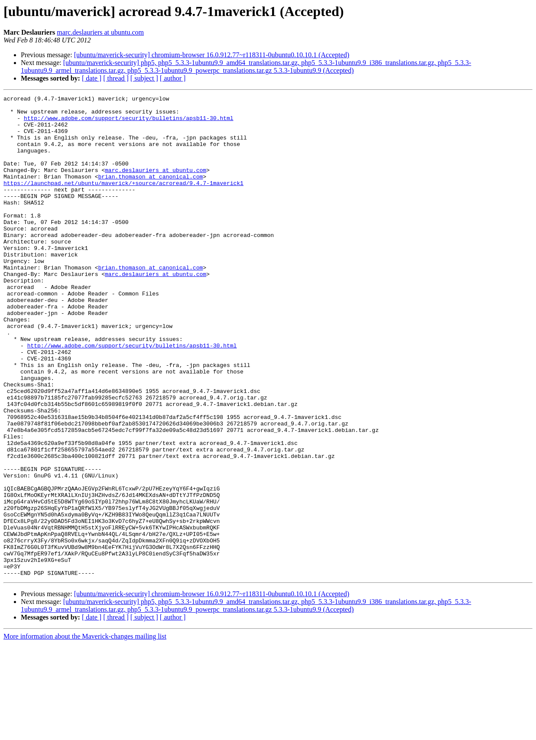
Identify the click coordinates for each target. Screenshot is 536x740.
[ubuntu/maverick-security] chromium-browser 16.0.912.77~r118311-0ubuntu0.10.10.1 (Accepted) (211, 54)
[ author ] (173, 78)
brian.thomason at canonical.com (150, 193)
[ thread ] (116, 78)
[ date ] (91, 78)
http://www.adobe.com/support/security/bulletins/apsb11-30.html (129, 123)
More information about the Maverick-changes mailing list (84, 732)
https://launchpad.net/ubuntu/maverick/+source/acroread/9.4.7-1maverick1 (123, 201)
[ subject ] (144, 78)
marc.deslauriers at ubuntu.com (100, 32)
